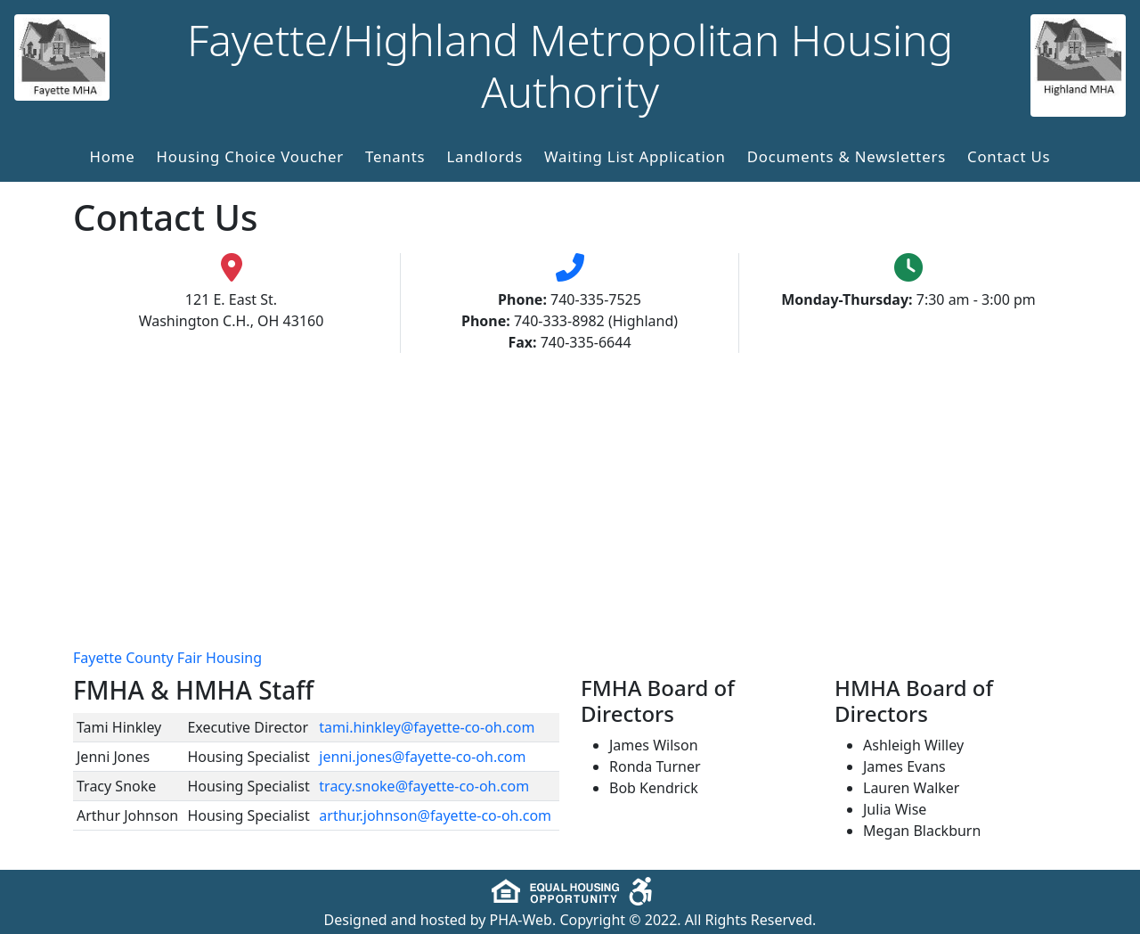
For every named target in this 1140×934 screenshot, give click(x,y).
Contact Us (1008, 156)
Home (112, 156)
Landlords (484, 156)
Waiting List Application (635, 156)
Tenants (395, 156)
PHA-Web (521, 920)
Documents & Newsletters (846, 156)
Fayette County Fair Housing (167, 658)
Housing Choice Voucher (250, 156)
